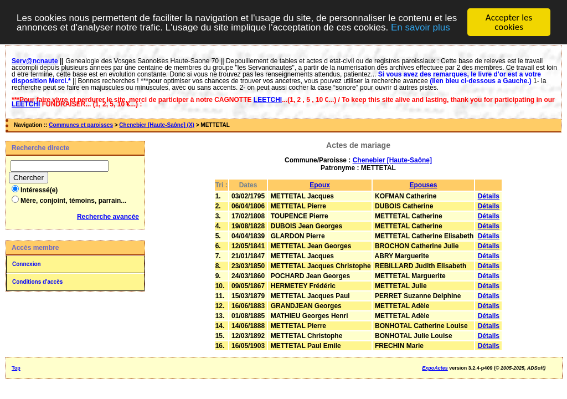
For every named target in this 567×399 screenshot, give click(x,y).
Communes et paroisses (81, 125)
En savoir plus (420, 27)
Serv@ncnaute (35, 61)
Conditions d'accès (37, 282)
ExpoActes (435, 368)
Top (16, 368)
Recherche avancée (108, 217)
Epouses (423, 185)
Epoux (320, 185)
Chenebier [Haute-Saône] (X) (156, 125)
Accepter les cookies (509, 22)
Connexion (26, 264)
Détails (488, 196)
